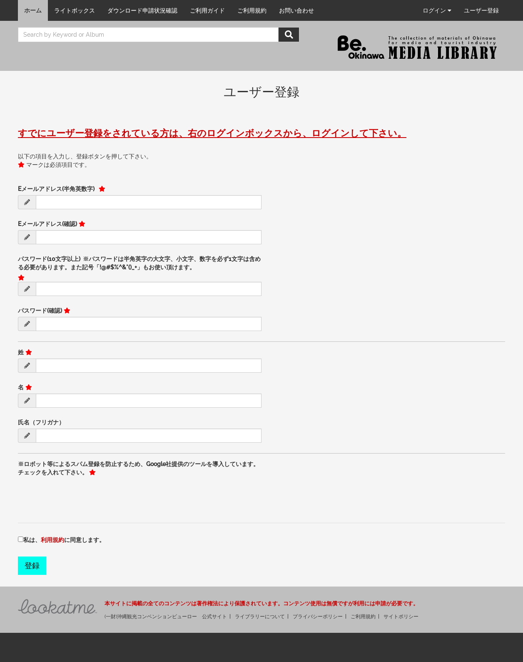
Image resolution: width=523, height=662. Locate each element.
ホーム (33, 10)
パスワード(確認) (40, 310)
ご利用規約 (251, 10)
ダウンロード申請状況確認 (142, 10)
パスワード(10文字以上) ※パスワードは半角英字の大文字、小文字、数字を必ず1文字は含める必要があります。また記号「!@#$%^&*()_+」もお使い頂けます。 (139, 263)
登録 (32, 565)
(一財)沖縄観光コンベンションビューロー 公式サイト (166, 616)
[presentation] (81, 495)
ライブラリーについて (260, 616)
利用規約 (52, 540)
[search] (148, 34)
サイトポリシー (401, 616)
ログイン (437, 10)
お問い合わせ (296, 10)
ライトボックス (74, 10)
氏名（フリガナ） (41, 422)
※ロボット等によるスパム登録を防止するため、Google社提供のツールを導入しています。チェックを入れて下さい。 (138, 468)
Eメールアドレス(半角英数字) (57, 189)
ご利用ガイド (207, 10)
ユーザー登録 (481, 10)
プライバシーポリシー (318, 616)
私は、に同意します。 (64, 540)
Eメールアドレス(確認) (47, 224)
